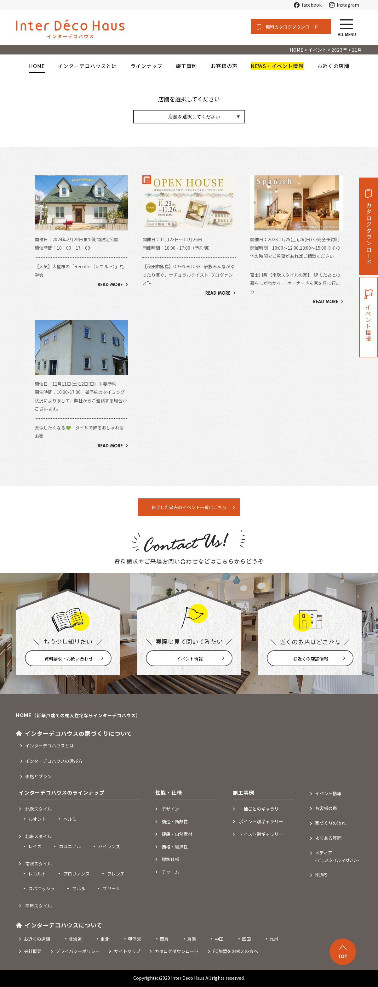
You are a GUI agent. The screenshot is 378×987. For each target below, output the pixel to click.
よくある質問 (328, 838)
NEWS (321, 874)
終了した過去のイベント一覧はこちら (189, 507)
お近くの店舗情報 (310, 658)
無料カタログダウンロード (292, 27)
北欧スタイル (38, 809)
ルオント (37, 819)
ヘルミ (70, 819)
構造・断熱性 (175, 821)
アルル (78, 888)
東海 (191, 939)
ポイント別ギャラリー (261, 821)
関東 (164, 939)
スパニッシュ (41, 888)
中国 (219, 939)
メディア (337, 856)
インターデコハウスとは (49, 745)
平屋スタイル (38, 906)
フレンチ (116, 874)
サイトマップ (127, 951)
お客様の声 (326, 808)
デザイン (170, 809)
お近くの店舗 (37, 939)
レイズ (35, 846)
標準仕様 (170, 859)
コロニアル (70, 846)
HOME (37, 66)
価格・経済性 (175, 846)
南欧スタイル (38, 863)
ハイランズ (109, 846)
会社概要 (33, 951)
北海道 (75, 939)
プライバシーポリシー (78, 951)
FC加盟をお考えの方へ (235, 951)
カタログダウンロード (369, 233)
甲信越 (134, 939)
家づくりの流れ (330, 823)
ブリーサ (111, 888)
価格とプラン (38, 776)
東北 (104, 939)
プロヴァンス (76, 874)
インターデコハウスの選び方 (54, 761)
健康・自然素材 (177, 834)
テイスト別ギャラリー (261, 834)
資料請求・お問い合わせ (68, 658)
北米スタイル (38, 836)
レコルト (37, 874)
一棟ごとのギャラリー (261, 809)
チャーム (170, 872)
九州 (273, 939)
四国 (246, 939)
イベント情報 (189, 658)
